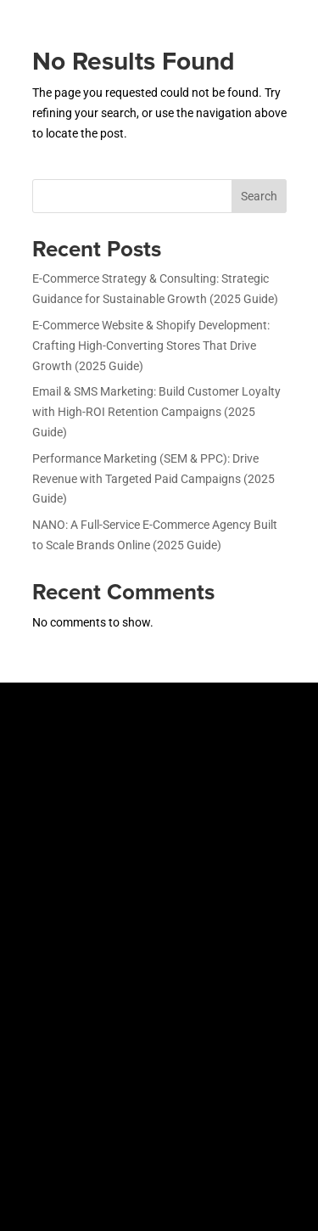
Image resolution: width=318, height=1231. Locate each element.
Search (259, 196)
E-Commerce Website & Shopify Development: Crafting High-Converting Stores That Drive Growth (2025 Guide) (151, 345)
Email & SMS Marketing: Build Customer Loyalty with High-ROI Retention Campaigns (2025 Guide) (156, 412)
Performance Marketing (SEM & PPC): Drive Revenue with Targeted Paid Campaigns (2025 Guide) (153, 479)
